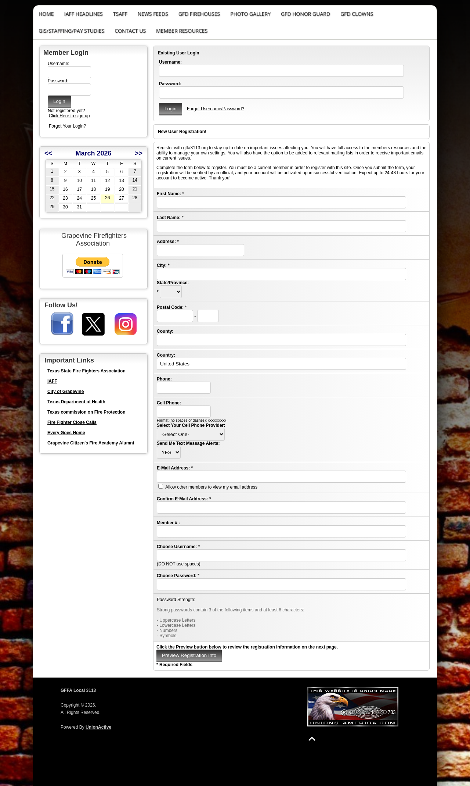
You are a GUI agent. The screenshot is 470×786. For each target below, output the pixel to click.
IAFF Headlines (83, 13)
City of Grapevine (65, 391)
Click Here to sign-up (69, 115)
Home (46, 13)
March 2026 (93, 153)
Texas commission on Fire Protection (86, 412)
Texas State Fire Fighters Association (86, 371)
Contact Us (130, 30)
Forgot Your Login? (67, 126)
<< (48, 153)
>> (138, 153)
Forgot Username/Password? (215, 108)
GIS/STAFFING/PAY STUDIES (71, 30)
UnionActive (98, 727)
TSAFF (120, 13)
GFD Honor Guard (305, 13)
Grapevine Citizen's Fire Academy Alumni (90, 443)
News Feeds (152, 13)
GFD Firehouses (199, 13)
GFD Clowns (356, 13)
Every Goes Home (66, 432)
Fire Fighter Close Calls (72, 422)
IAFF (52, 381)
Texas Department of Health (76, 401)
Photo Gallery (250, 13)
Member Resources (181, 30)
